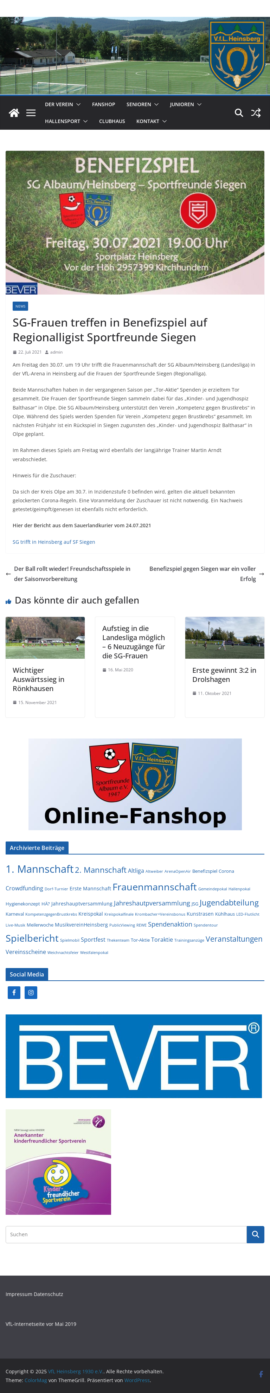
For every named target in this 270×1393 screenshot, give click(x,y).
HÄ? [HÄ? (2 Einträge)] (45, 904)
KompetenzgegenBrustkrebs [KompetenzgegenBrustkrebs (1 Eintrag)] (51, 914)
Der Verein (59, 104)
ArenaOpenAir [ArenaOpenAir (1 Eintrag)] (178, 871)
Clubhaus (112, 121)
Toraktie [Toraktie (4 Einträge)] (162, 939)
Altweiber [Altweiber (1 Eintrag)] (154, 871)
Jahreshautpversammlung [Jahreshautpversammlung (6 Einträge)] (152, 903)
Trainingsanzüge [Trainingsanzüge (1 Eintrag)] (189, 940)
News (20, 306)
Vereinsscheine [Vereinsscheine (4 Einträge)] (26, 952)
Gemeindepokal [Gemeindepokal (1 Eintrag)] (212, 888)
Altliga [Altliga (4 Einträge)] (136, 871)
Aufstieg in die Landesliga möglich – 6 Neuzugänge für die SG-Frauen (133, 642)
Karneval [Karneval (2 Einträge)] (15, 914)
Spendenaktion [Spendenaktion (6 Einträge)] (170, 924)
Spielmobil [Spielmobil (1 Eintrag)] (69, 940)
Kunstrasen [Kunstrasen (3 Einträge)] (200, 913)
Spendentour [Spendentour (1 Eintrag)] (206, 925)
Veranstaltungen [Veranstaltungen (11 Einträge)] (234, 939)
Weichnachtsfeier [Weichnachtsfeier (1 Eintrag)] (63, 952)
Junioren (182, 104)
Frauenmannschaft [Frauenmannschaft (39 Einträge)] (154, 886)
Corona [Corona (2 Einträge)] (226, 871)
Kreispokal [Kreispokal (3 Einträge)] (90, 913)
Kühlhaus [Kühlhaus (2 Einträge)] (225, 914)
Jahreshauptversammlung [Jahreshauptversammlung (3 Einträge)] (81, 903)
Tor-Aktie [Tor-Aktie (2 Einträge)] (140, 940)
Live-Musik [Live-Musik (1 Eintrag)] (15, 925)
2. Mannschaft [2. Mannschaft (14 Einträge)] (101, 870)
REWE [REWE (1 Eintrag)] (141, 925)
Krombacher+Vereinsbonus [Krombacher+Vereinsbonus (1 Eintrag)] (160, 914)
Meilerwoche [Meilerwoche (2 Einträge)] (40, 925)
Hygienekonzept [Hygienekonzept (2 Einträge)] (23, 904)
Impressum (20, 1294)
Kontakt (147, 121)
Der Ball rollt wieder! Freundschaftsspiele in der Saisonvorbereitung (68, 574)
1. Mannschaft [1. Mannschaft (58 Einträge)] (39, 869)
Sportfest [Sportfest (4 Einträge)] (93, 939)
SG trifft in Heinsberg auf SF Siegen (54, 542)
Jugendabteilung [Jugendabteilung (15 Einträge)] (229, 902)
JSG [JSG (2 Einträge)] (195, 904)
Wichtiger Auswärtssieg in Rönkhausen (38, 679)
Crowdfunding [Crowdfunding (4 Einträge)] (24, 888)
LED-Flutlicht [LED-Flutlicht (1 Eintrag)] (247, 914)
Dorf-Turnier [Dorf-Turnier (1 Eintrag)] (56, 888)
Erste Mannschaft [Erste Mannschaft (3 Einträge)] (90, 888)
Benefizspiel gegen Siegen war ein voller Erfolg (206, 574)
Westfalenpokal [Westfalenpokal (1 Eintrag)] (94, 952)
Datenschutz (48, 1294)
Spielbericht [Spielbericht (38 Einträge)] (32, 937)
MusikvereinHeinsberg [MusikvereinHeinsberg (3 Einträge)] (81, 924)
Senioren (139, 104)
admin (56, 352)
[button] (77, 104)
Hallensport (62, 121)
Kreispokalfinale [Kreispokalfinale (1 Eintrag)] (119, 914)
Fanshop (103, 104)
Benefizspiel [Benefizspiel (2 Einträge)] (204, 871)
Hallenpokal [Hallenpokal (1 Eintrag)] (239, 888)
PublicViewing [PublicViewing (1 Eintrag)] (122, 925)
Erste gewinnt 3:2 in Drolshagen (224, 674)
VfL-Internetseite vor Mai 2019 (41, 1324)
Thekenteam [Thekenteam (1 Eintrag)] (118, 940)
